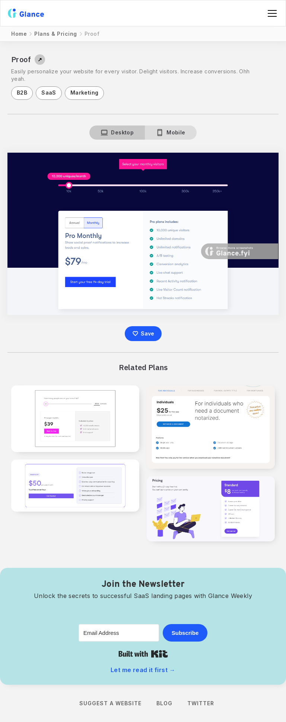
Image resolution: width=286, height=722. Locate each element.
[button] (270, 13)
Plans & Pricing (55, 34)
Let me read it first (143, 670)
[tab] (117, 132)
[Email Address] (119, 633)
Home (19, 34)
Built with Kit (143, 654)
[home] (26, 13)
